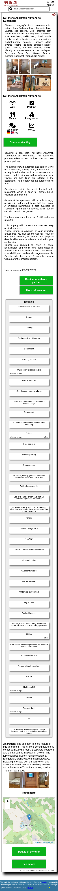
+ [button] (7, 801)
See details (29, 864)
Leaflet (36, 842)
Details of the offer (29, 851)
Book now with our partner (36, 281)
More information (36, 290)
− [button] (7, 806)
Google (44, 882)
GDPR (30, 888)
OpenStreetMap (48, 842)
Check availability (20, 142)
